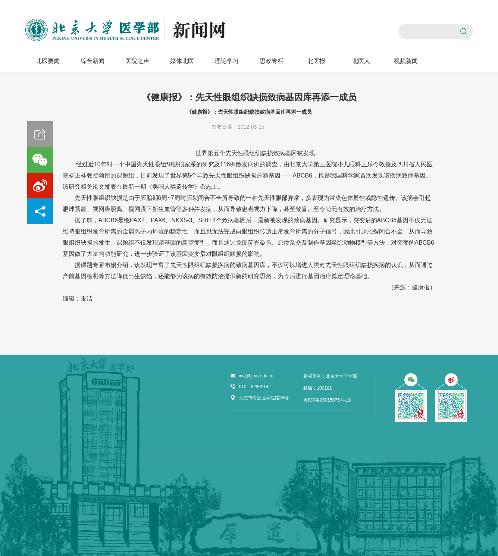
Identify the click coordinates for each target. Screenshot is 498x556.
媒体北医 (182, 61)
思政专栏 (272, 61)
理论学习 (227, 61)
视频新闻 (406, 61)
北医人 (361, 61)
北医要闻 (48, 61)
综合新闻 (92, 61)
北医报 (316, 61)
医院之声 (137, 61)
